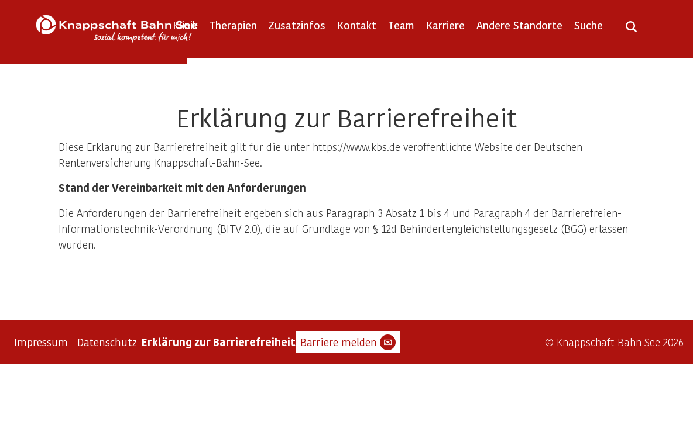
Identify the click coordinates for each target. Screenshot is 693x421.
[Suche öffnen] (631, 30)
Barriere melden (348, 342)
